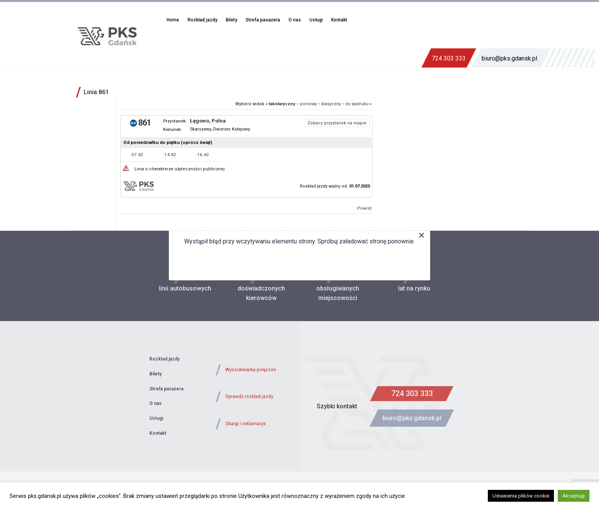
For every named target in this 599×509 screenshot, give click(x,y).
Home (173, 20)
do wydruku (357, 103)
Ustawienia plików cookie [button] (520, 496)
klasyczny (331, 103)
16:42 (203, 154)
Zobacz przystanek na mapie (337, 123)
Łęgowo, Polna (208, 121)
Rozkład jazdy (202, 20)
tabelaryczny (282, 103)
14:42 (170, 154)
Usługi (316, 20)
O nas (294, 20)
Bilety (231, 20)
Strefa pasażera (263, 20)
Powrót (364, 208)
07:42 (137, 154)
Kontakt (339, 20)
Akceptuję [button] (573, 496)
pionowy (308, 103)
